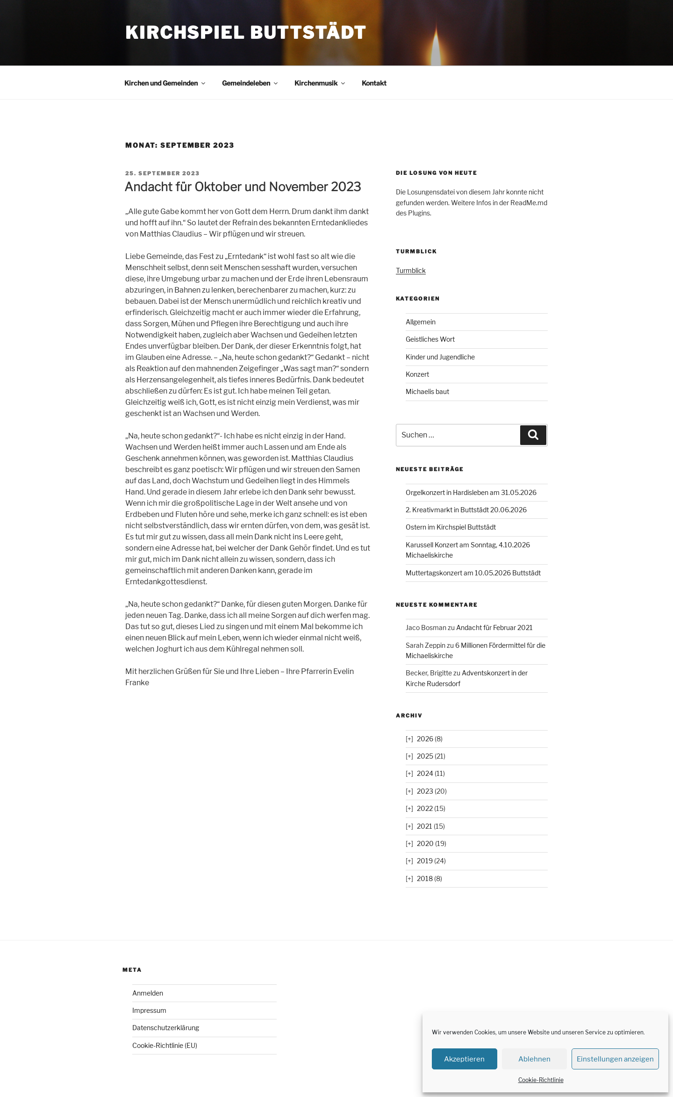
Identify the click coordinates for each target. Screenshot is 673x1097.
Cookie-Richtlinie (541, 1079)
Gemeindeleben (250, 83)
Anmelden (147, 993)
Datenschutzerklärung (165, 1028)
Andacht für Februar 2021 (494, 627)
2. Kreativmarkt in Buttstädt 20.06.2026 (466, 510)
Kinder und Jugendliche (440, 357)
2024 (425, 773)
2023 (425, 791)
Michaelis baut (427, 391)
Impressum (149, 1010)
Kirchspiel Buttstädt (246, 32)
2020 (425, 843)
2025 (425, 756)
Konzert (417, 374)
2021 (424, 826)
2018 (425, 878)
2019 (425, 861)
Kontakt (374, 83)
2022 (425, 808)
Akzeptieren (464, 1059)
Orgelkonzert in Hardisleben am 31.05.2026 (471, 492)
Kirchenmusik (320, 83)
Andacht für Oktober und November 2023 (242, 186)
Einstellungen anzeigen (615, 1059)
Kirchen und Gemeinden (165, 83)
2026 (425, 739)
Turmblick (411, 270)
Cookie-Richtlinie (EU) (164, 1045)
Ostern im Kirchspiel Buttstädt (451, 527)
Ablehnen (534, 1059)
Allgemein (421, 322)
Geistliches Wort (430, 339)
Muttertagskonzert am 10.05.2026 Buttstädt (473, 573)
